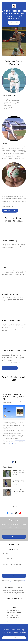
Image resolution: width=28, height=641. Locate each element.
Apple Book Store (9, 210)
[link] (14, 6)
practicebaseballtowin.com (12, 443)
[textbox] (14, 531)
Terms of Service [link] (13, 581)
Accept (14, 637)
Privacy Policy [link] (23, 580)
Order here (14, 22)
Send (14, 575)
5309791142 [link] (14, 602)
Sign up (14, 536)
